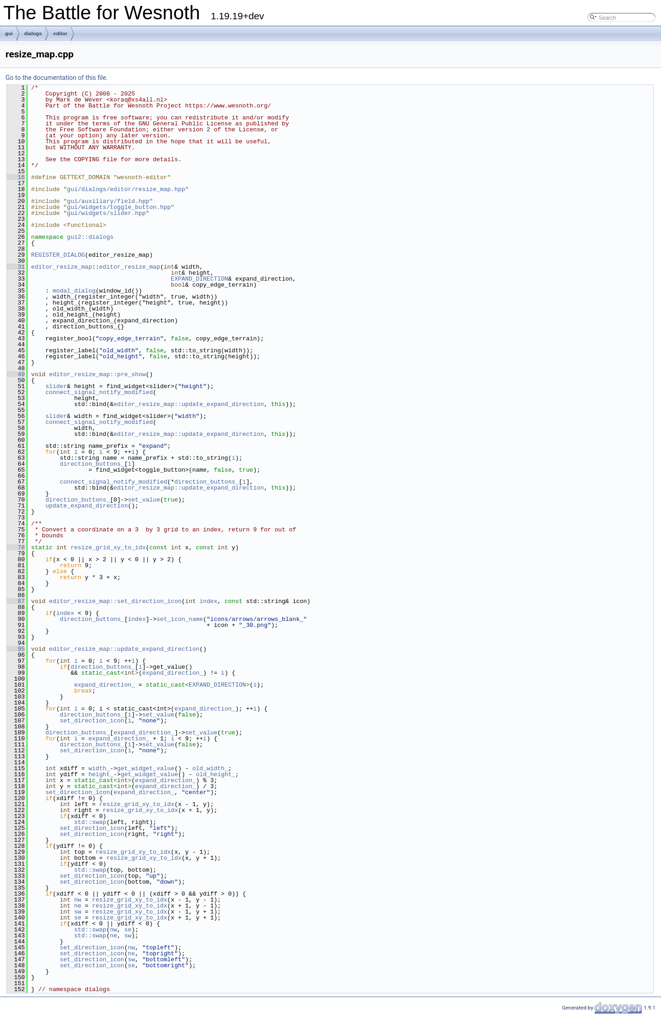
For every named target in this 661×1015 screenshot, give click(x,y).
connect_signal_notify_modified (99, 392)
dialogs (33, 33)
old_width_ (210, 768)
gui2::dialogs (90, 237)
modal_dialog (74, 291)
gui (9, 33)
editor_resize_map (61, 267)
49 (16, 374)
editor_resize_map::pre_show (97, 374)
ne (77, 906)
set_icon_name (180, 619)
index (208, 601)
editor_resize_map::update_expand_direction (188, 404)
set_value (144, 500)
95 (16, 649)
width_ (99, 768)
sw (77, 912)
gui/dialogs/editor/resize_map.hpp (126, 189)
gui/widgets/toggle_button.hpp (119, 207)
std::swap (90, 822)
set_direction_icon (92, 720)
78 (16, 547)
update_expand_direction (86, 506)
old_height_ (215, 774)
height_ (101, 774)
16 (16, 177)
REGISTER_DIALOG (58, 255)
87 (16, 601)
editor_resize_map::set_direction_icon (115, 601)
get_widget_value (145, 768)
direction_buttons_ (92, 464)
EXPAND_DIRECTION (199, 279)
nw (77, 900)
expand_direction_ (172, 673)
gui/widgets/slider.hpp (106, 213)
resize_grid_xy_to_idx (108, 547)
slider (56, 386)
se (77, 918)
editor (60, 33)
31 (16, 267)
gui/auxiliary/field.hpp (108, 201)
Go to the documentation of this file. (57, 77)
